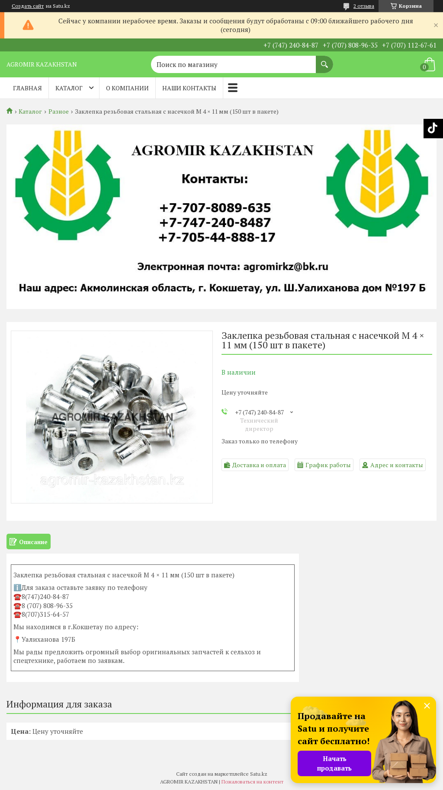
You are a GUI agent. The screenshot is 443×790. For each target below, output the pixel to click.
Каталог (69, 88)
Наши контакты (189, 88)
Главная (27, 88)
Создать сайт (28, 6)
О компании (127, 88)
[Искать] (324, 60)
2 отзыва (363, 6)
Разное (58, 111)
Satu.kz (258, 774)
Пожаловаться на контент (252, 781)
